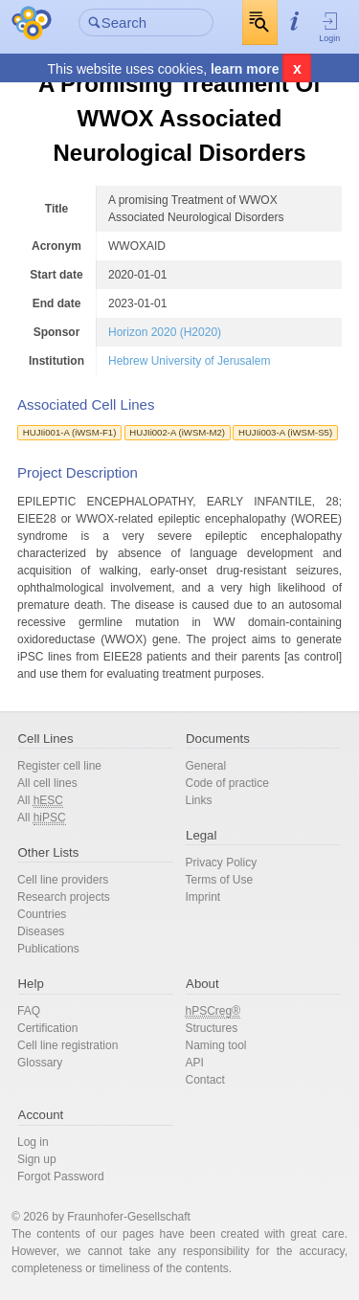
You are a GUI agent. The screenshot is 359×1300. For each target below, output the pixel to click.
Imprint (203, 897)
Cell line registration (67, 1045)
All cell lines (47, 783)
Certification (47, 1028)
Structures (212, 1028)
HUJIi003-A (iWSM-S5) (285, 432)
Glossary (39, 1062)
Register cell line (59, 766)
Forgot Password (60, 1176)
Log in (33, 1142)
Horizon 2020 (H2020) (164, 332)
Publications (48, 948)
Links (199, 800)
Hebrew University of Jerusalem (189, 361)
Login (330, 27)
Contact (205, 1080)
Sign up (36, 1159)
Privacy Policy (222, 862)
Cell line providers (62, 879)
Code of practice (227, 783)
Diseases (40, 931)
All (40, 801)
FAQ (28, 1011)
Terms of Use (220, 879)
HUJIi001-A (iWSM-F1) (70, 432)
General (206, 766)
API (195, 1062)
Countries (41, 914)
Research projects (63, 897)
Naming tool (216, 1045)
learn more (245, 69)
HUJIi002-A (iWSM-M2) (177, 432)
